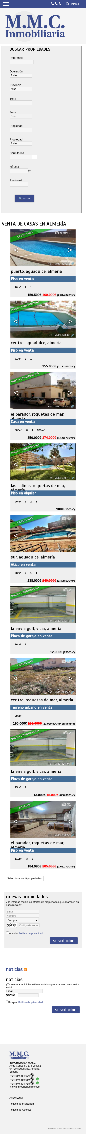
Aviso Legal (16, 1097)
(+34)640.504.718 (21, 1083)
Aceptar (26, 933)
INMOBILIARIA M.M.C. (22, 1062)
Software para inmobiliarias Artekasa (64, 1129)
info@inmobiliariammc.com (24, 1086)
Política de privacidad (31, 933)
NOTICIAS (14, 970)
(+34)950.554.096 (21, 1075)
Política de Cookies (20, 1109)
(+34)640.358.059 (21, 1079)
